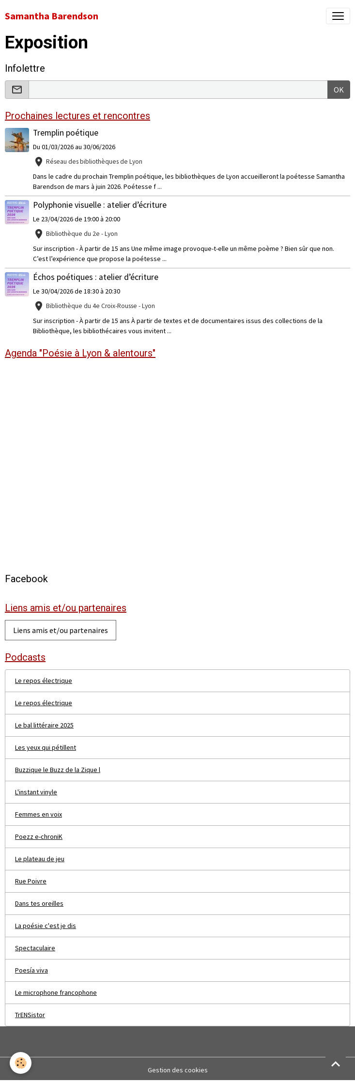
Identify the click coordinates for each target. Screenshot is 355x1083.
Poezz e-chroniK (38, 836)
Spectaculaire (35, 948)
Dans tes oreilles (39, 903)
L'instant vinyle (36, 792)
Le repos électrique (43, 680)
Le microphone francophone (56, 992)
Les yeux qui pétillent (45, 747)
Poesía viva (31, 970)
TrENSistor (30, 1014)
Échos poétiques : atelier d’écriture (95, 277)
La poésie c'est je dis (45, 925)
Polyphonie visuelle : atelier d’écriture (100, 205)
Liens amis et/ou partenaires (60, 630)
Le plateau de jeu (39, 858)
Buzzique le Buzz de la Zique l (57, 769)
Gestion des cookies (178, 1070)
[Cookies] (20, 1063)
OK (339, 89)
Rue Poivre (30, 881)
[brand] (51, 16)
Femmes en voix (38, 814)
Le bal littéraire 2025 (44, 725)
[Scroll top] (336, 1064)
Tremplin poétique (65, 132)
